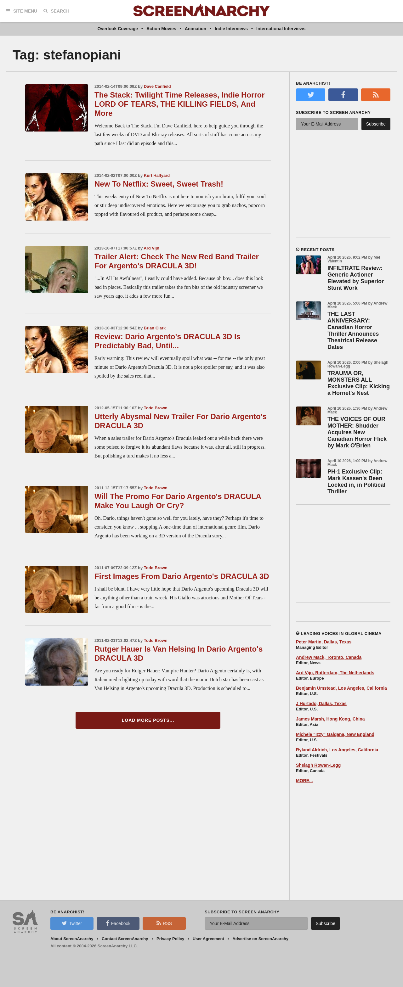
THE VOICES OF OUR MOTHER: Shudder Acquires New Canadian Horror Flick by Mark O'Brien (357, 432)
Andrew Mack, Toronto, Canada (328, 657)
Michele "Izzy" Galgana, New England (335, 734)
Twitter (72, 923)
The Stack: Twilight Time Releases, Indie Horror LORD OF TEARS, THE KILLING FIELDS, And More (179, 104)
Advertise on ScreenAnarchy (260, 938)
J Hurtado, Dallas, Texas (321, 703)
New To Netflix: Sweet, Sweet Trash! (158, 184)
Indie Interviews (231, 28)
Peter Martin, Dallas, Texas (323, 641)
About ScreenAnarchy (72, 938)
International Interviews (280, 28)
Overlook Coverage (118, 28)
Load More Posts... (148, 720)
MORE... (304, 780)
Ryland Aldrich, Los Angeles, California (337, 749)
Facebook (118, 923)
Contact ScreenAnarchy (125, 938)
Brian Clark (155, 328)
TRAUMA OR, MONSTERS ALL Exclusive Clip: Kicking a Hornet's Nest (358, 383)
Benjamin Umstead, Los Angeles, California (341, 688)
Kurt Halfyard (157, 175)
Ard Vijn (151, 248)
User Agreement (208, 938)
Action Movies (161, 28)
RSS (164, 923)
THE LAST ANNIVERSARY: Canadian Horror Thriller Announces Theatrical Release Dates (353, 330)
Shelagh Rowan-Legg (318, 765)
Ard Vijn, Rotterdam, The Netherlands (335, 672)
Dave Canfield (157, 86)
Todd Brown (155, 408)
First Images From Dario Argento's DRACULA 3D (181, 576)
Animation (195, 28)
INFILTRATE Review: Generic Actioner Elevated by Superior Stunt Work (355, 278)
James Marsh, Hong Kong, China (330, 718)
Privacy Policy (170, 938)
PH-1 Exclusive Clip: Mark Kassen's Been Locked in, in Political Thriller (356, 481)
